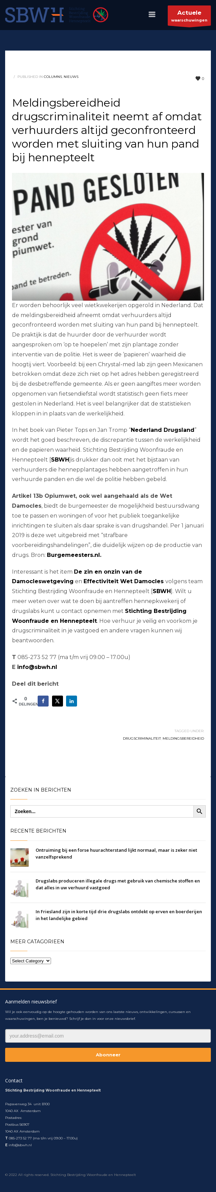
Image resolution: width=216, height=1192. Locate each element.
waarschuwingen (189, 17)
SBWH (162, 591)
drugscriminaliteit (142, 738)
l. (99, 555)
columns (53, 76)
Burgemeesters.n (72, 555)
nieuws (71, 76)
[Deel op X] (57, 701)
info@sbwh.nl (37, 667)
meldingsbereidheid (183, 738)
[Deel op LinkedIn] (71, 701)
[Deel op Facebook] (43, 701)
